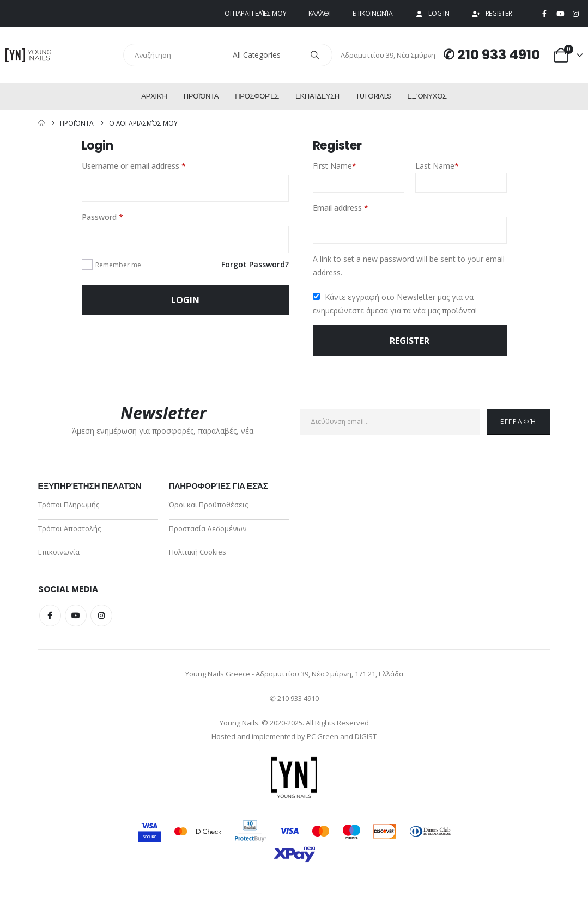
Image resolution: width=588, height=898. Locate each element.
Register (491, 13)
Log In (431, 13)
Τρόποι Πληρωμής (68, 505)
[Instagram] (575, 14)
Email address (356, 207)
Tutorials (373, 96)
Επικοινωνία (373, 13)
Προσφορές (257, 96)
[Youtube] (560, 14)
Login (185, 300)
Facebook (50, 619)
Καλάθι (319, 13)
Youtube (76, 619)
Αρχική (154, 96)
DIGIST (366, 740)
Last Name (437, 166)
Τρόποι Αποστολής (69, 530)
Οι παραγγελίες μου (256, 13)
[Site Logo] (28, 54)
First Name (334, 166)
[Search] (315, 55)
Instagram (101, 619)
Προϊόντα (201, 96)
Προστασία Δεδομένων (207, 530)
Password (118, 216)
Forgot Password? (255, 264)
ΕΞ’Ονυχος (426, 96)
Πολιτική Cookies (197, 555)
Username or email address (149, 165)
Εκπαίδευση (317, 96)
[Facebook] (544, 14)
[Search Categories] (262, 55)
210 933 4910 (498, 54)
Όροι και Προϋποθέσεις (208, 505)
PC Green (322, 740)
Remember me (118, 264)
